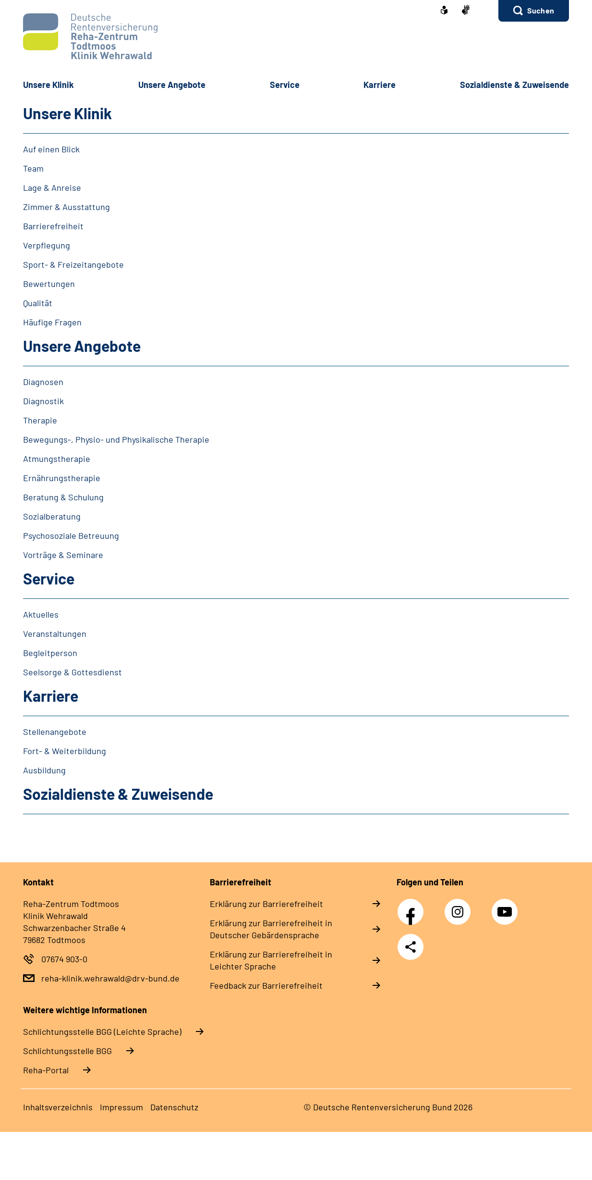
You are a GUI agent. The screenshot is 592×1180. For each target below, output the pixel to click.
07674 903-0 (64, 959)
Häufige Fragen (52, 322)
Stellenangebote (54, 731)
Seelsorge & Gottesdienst (72, 672)
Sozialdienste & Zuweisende (514, 84)
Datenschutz (174, 1107)
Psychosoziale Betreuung (71, 535)
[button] (533, 11)
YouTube (506, 906)
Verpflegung (46, 245)
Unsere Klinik (67, 113)
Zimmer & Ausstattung (66, 206)
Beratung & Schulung (63, 497)
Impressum (121, 1107)
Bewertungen (49, 283)
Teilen (410, 947)
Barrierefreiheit (53, 226)
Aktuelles (41, 614)
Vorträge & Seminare (63, 554)
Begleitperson (50, 652)
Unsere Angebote (82, 345)
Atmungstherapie (56, 458)
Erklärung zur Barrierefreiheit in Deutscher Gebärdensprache (271, 929)
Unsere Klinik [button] (48, 84)
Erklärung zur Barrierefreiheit (266, 903)
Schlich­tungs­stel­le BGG (67, 1050)
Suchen (540, 10)
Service (48, 578)
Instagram (459, 906)
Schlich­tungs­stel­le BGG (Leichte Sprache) (102, 1031)
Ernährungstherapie (61, 477)
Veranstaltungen (54, 633)
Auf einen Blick (51, 149)
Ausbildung (44, 770)
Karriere (50, 695)
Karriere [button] (379, 84)
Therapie (40, 420)
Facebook (412, 906)
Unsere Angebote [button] (171, 84)
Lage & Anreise (52, 187)
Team (33, 168)
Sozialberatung (52, 516)
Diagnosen (43, 381)
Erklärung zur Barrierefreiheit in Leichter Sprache (271, 960)
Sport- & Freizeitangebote (73, 264)
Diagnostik (43, 401)
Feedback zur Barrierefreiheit (266, 985)
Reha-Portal (46, 1070)
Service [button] (285, 84)
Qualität (37, 303)
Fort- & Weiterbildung (64, 750)
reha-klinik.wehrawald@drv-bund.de (110, 978)
